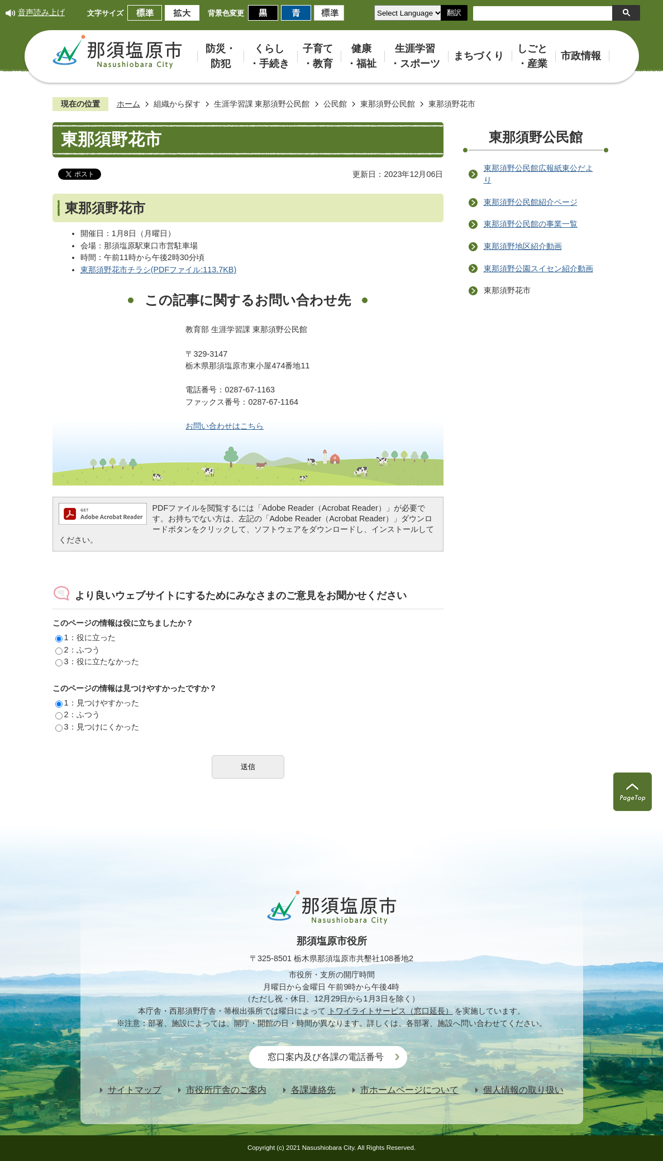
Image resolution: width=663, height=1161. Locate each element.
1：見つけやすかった (97, 702)
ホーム (128, 103)
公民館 (335, 103)
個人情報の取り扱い (523, 1090)
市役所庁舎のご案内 (226, 1090)
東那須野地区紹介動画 (523, 246)
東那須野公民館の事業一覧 (531, 223)
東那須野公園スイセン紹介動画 (538, 268)
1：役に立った (85, 637)
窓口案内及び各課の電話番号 (326, 1057)
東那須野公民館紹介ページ (531, 202)
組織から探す (177, 103)
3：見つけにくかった (97, 726)
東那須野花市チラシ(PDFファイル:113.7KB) (158, 269)
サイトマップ (134, 1090)
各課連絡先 (313, 1090)
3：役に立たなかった (97, 661)
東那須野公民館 (387, 103)
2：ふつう (77, 649)
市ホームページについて (409, 1090)
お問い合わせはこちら (224, 425)
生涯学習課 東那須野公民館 (262, 103)
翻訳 (454, 12)
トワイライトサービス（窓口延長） (390, 1010)
